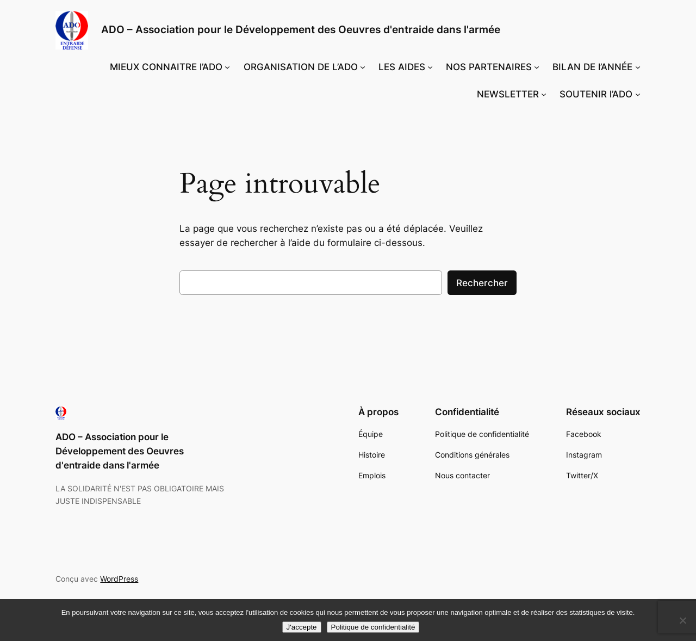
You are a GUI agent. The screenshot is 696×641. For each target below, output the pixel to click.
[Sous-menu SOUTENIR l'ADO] (638, 94)
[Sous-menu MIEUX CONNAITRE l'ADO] (227, 67)
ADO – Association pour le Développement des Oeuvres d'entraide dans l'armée (300, 29)
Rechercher (482, 283)
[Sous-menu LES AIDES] (430, 67)
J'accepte (302, 627)
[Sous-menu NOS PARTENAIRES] (536, 67)
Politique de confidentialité (373, 627)
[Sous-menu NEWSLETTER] (543, 94)
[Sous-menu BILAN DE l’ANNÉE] (638, 67)
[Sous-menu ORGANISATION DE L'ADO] (362, 67)
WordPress (119, 578)
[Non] (682, 620)
